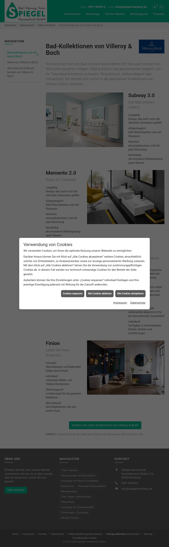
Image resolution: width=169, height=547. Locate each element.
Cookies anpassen (72, 277)
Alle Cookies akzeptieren (130, 277)
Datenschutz (138, 286)
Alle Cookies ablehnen (100, 277)
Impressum (120, 286)
